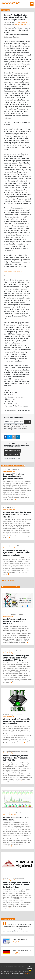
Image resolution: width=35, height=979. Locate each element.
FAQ (2, 971)
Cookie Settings (28, 973)
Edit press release (11, 454)
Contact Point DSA (6, 973)
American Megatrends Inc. (10, 880)
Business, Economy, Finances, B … (19, 751)
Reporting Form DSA (17, 973)
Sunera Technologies (9, 753)
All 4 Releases (7, 581)
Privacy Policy (13, 971)
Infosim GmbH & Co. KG (9, 815)
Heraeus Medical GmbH (20, 24)
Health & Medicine (22, 22)
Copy (27, 422)
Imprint (6, 971)
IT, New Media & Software (16, 614)
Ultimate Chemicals (8, 716)
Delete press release (12, 451)
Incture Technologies (9, 653)
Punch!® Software (8, 616)
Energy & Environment (16, 714)
